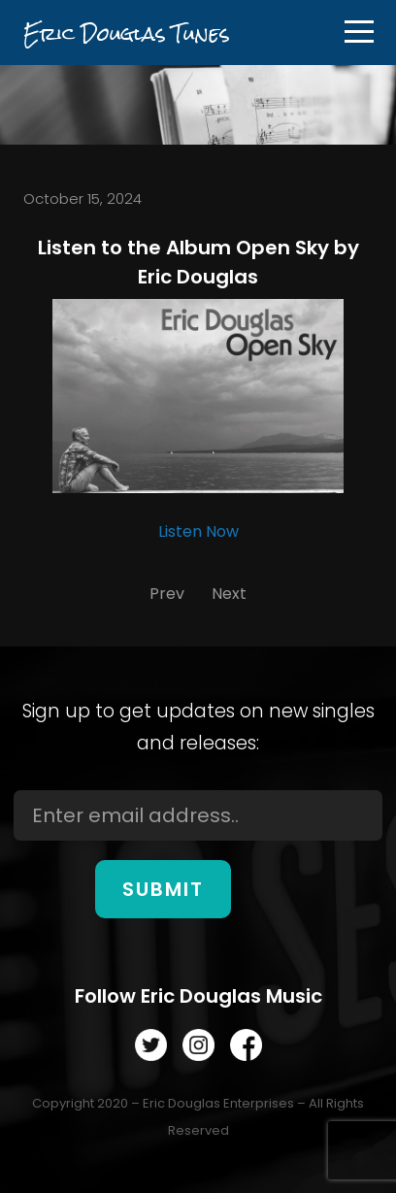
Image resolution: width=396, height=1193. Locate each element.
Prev (166, 593)
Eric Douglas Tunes (126, 33)
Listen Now (198, 531)
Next (229, 593)
